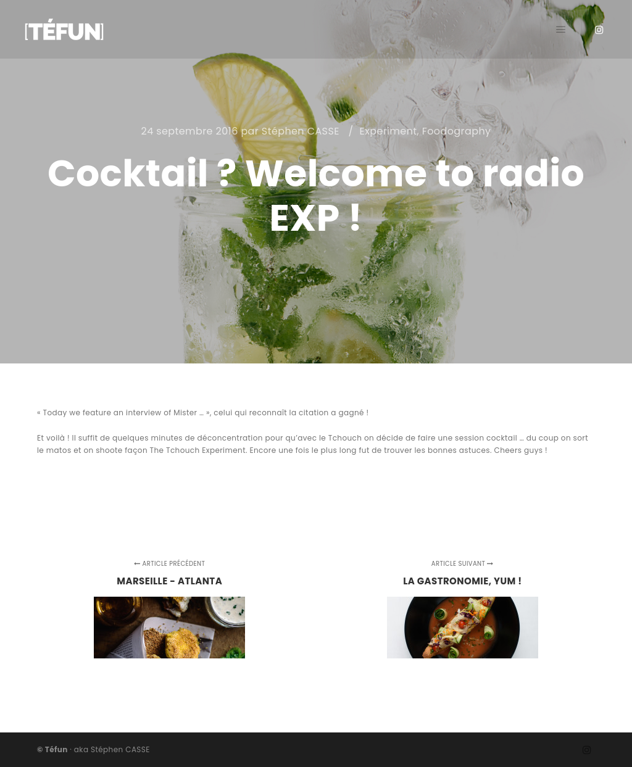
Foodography (456, 131)
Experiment (388, 131)
